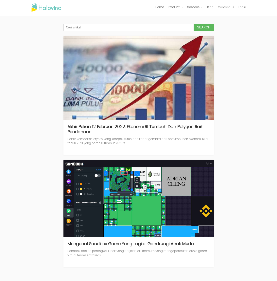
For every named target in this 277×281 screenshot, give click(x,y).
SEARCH (203, 27)
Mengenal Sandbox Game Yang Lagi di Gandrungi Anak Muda (130, 244)
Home (159, 7)
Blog (210, 7)
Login (242, 7)
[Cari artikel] (128, 27)
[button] (175, 7)
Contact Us (226, 7)
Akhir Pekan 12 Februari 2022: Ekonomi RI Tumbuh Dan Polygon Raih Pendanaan (135, 129)
